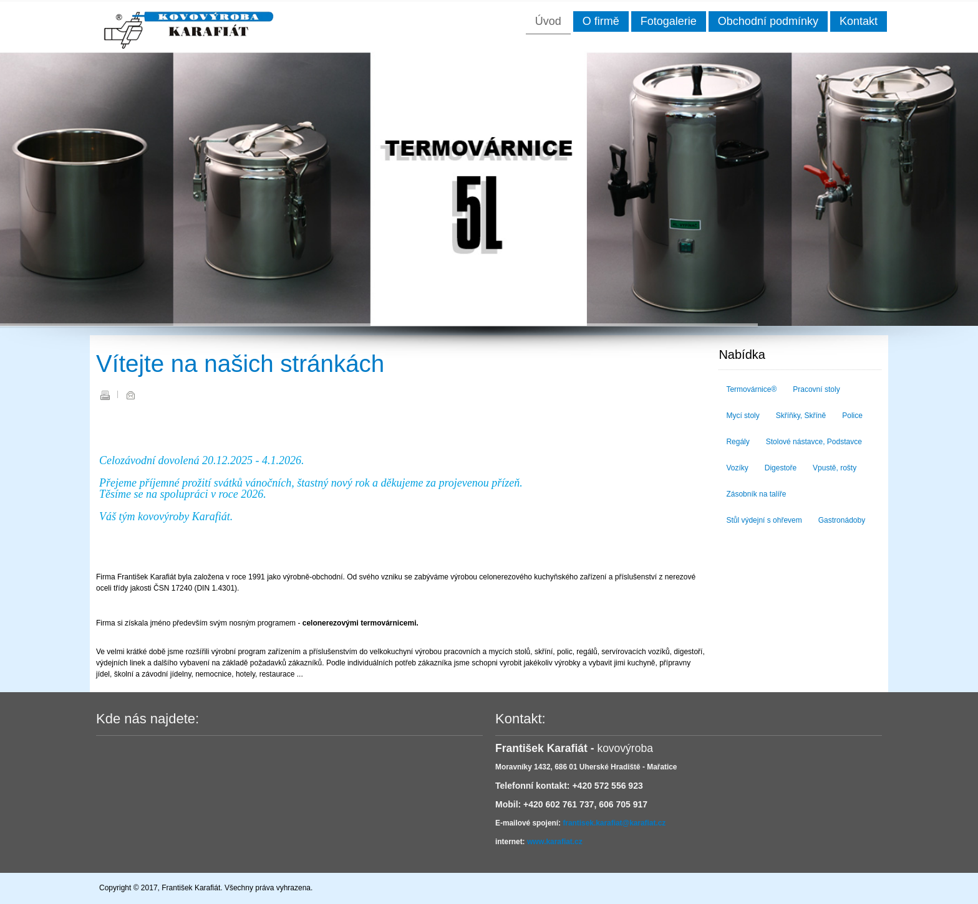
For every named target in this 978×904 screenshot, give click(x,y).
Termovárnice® (751, 389)
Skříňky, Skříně (801, 415)
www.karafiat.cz (555, 841)
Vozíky (737, 468)
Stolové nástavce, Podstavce (814, 441)
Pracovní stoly (816, 389)
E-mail (130, 395)
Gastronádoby (841, 520)
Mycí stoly (742, 415)
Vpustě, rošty (834, 468)
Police (852, 415)
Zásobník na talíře (756, 494)
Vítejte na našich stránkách (240, 363)
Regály (737, 441)
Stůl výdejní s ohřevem (763, 520)
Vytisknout (105, 395)
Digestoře (780, 468)
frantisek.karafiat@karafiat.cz (614, 823)
